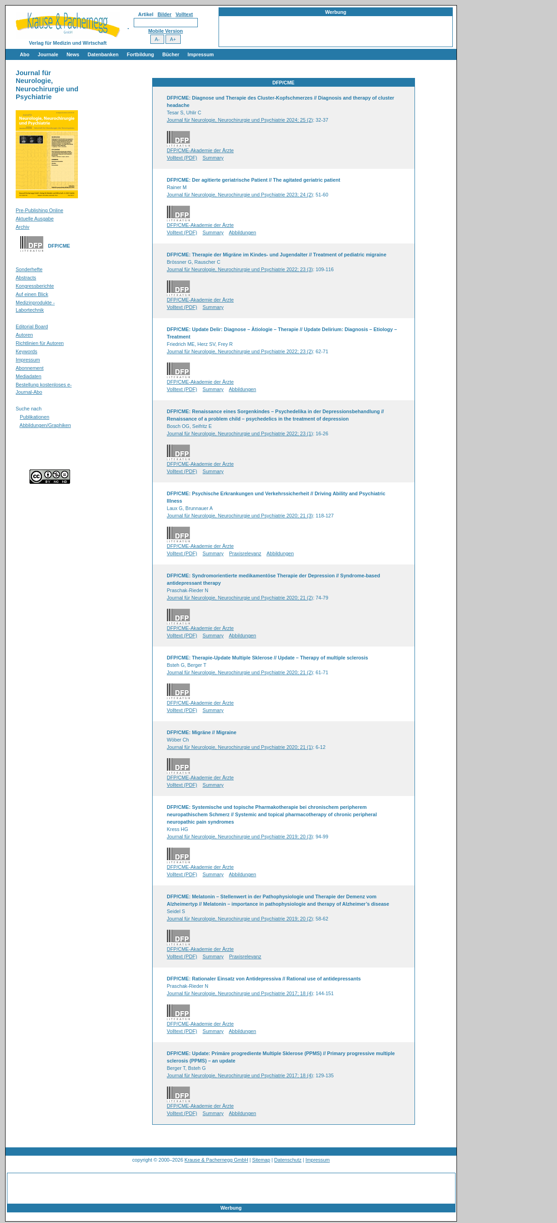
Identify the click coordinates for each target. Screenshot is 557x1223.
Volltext (184, 14)
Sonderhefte (29, 269)
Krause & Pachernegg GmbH (216, 1160)
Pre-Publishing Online (39, 210)
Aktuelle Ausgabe (34, 218)
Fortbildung (140, 54)
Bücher (170, 54)
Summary (213, 157)
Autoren (24, 335)
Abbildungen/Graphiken (45, 425)
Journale (48, 54)
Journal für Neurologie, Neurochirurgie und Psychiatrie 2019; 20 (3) (240, 836)
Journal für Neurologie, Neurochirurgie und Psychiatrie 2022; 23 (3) (240, 269)
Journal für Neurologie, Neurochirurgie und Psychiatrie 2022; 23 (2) (240, 351)
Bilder (165, 14)
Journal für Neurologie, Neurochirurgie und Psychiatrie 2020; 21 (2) (240, 597)
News (72, 54)
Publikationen (34, 417)
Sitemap (261, 1160)
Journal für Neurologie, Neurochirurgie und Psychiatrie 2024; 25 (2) (240, 120)
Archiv (23, 227)
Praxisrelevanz (245, 553)
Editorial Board (32, 326)
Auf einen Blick (32, 294)
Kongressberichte (35, 286)
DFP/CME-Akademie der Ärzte (200, 150)
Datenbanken (103, 54)
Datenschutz (288, 1160)
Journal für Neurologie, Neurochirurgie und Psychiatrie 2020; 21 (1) (240, 747)
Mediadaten (28, 376)
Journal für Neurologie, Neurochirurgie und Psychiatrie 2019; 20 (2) (240, 918)
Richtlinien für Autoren (40, 343)
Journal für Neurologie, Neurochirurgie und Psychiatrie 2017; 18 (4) (240, 993)
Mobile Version (165, 31)
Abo (25, 54)
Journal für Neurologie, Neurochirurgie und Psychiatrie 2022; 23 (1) (240, 433)
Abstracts (26, 277)
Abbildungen (242, 232)
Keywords (26, 351)
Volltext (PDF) (182, 157)
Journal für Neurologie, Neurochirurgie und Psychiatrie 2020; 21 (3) (240, 515)
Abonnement (29, 368)
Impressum (201, 54)
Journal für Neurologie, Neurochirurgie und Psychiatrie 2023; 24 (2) (240, 194)
